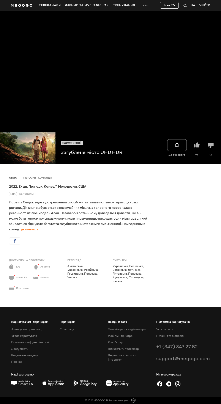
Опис (13, 177)
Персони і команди (37, 177)
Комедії (50, 186)
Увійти (204, 5)
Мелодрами (67, 186)
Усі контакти (165, 329)
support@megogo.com (183, 358)
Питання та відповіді (170, 336)
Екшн (23, 186)
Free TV (169, 5)
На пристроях (117, 322)
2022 (13, 186)
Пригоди (35, 186)
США (82, 186)
